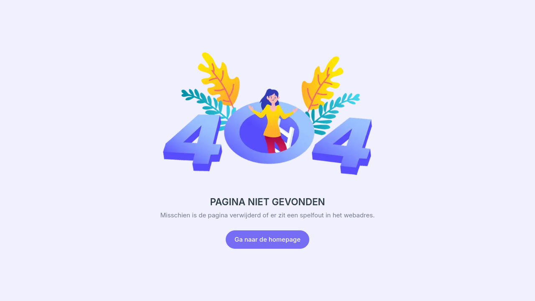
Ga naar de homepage (267, 239)
